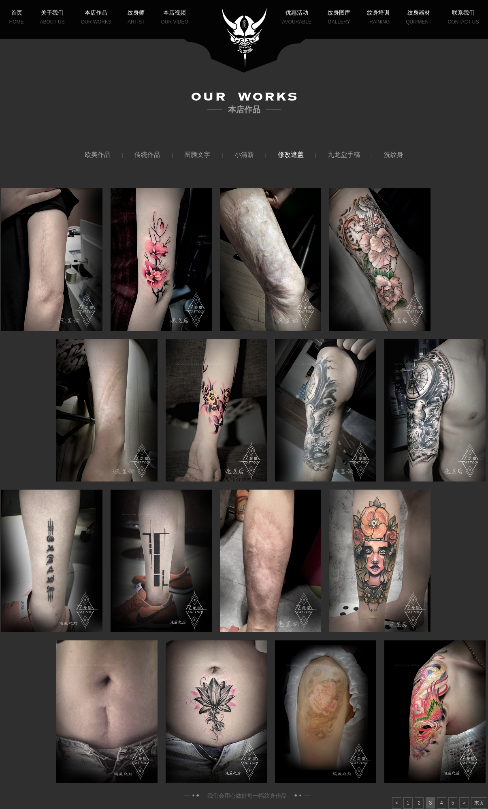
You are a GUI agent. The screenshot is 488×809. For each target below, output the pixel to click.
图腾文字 (197, 154)
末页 (479, 803)
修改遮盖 (291, 154)
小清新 (244, 154)
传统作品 (147, 154)
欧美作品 (98, 154)
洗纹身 (393, 154)
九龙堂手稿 (344, 154)
